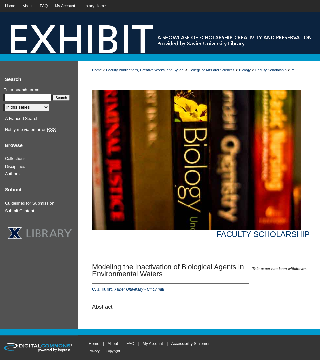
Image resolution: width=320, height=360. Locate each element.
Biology (245, 70)
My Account (153, 343)
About (113, 343)
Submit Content (19, 210)
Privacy (94, 351)
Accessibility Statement (191, 343)
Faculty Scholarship (271, 70)
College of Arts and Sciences (212, 70)
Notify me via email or (30, 129)
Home (97, 70)
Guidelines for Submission (29, 203)
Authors (12, 174)
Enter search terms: (21, 89)
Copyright (113, 351)
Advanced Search (22, 118)
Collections (15, 158)
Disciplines (15, 166)
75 (293, 70)
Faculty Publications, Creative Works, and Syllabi (145, 70)
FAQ (130, 343)
